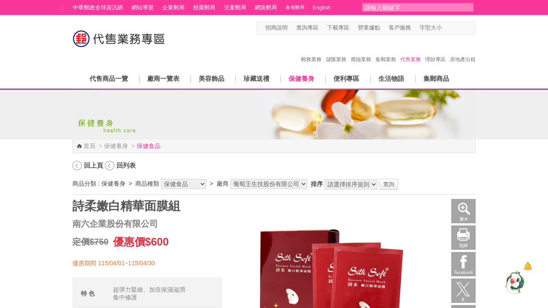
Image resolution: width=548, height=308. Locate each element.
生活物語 (391, 78)
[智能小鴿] (513, 282)
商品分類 (84, 183)
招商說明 (276, 28)
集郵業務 (385, 50)
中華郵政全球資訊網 (98, 8)
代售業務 (410, 50)
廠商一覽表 (163, 78)
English (322, 8)
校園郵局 (204, 8)
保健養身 (301, 78)
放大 (463, 211)
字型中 (455, 28)
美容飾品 (211, 78)
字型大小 (431, 28)
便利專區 (346, 78)
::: (62, 8)
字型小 (447, 28)
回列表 (126, 165)
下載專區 (338, 28)
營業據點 (369, 28)
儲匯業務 (336, 50)
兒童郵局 (235, 8)
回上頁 (93, 165)
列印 (463, 237)
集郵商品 (436, 78)
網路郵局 (266, 8)
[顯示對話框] (527, 266)
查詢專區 (307, 28)
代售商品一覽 (108, 78)
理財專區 (435, 50)
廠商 (223, 183)
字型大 (463, 28)
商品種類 (147, 183)
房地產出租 (463, 50)
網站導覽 (142, 8)
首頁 (89, 145)
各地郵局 (295, 7)
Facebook (463, 264)
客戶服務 (400, 28)
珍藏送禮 (256, 78)
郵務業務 (311, 50)
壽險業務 (361, 50)
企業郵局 (173, 8)
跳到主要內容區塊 (4, 4)
